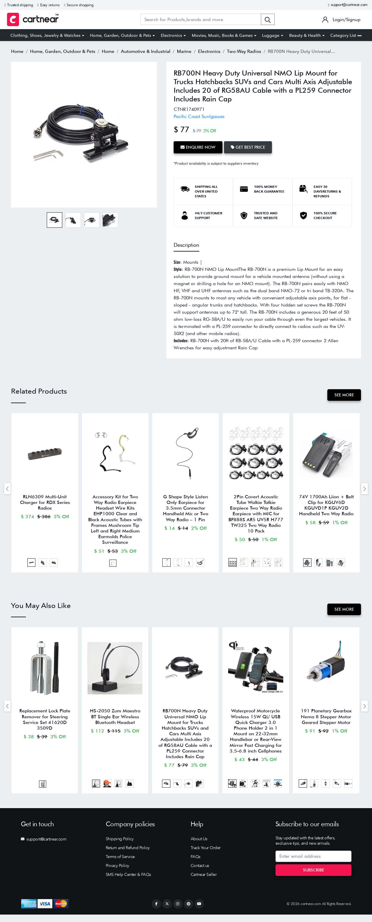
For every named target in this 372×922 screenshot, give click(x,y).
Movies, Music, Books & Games (222, 35)
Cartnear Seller (204, 882)
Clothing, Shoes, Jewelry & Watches (45, 35)
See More (343, 394)
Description (186, 244)
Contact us (200, 873)
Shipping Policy (120, 846)
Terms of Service (120, 864)
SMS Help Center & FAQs (128, 882)
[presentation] (7, 489)
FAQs (195, 864)
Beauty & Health (305, 35)
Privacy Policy (117, 873)
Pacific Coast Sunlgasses (199, 116)
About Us (199, 846)
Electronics (171, 35)
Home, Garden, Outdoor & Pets (120, 35)
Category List (346, 35)
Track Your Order (206, 855)
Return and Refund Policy (128, 855)
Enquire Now (198, 146)
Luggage (270, 35)
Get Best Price (250, 146)
